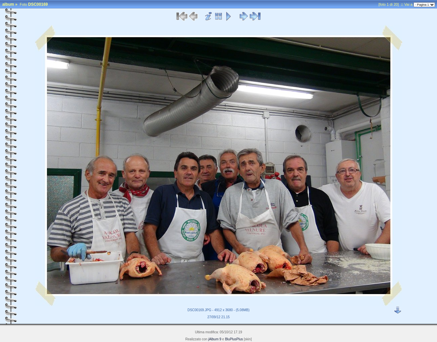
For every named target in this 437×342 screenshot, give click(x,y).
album (8, 4)
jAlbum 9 (214, 339)
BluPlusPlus (234, 339)
